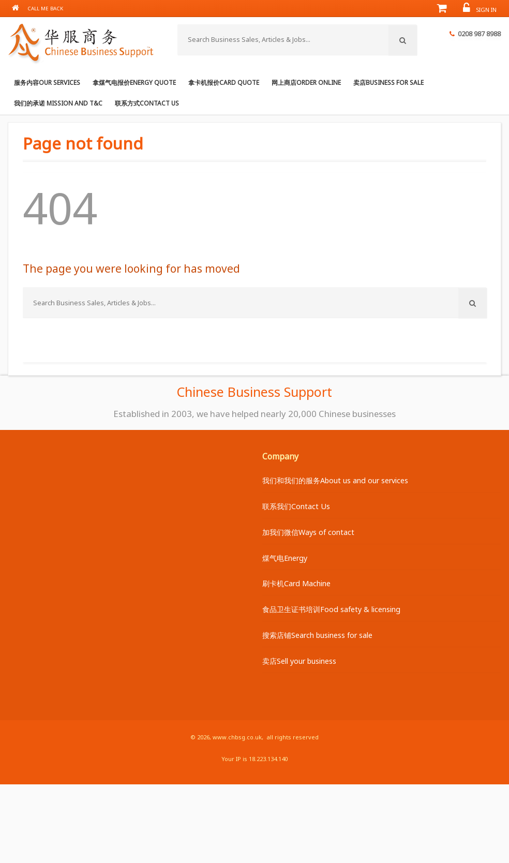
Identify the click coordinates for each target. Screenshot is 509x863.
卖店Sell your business (299, 661)
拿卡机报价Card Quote (223, 82)
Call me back (45, 8)
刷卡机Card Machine (296, 583)
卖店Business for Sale (388, 82)
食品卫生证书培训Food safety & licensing (331, 609)
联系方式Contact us (147, 103)
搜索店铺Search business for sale (317, 635)
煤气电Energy (284, 558)
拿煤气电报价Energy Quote (134, 82)
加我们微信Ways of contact (308, 532)
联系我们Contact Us (296, 506)
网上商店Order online (306, 82)
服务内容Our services (47, 82)
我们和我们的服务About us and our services (335, 480)
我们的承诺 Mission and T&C (58, 103)
